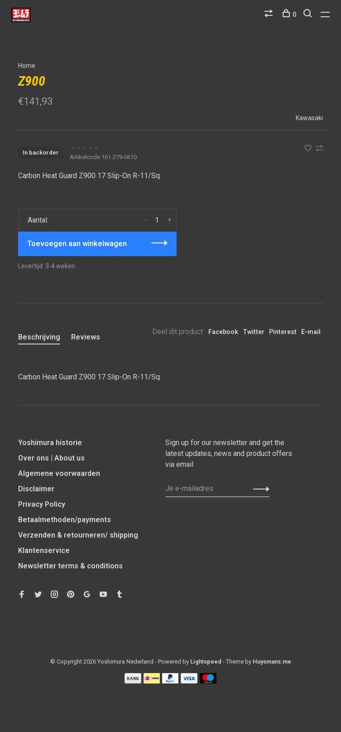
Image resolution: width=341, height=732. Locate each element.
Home (26, 65)
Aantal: (38, 220)
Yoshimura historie (50, 442)
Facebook (223, 331)
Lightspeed (205, 661)
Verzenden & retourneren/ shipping (78, 535)
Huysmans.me (272, 661)
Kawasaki (309, 117)
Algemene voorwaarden (59, 473)
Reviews (85, 337)
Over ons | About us (51, 458)
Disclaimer (36, 489)
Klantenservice (44, 550)
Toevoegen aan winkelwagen (77, 243)
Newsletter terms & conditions (70, 566)
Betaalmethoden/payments (64, 519)
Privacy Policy (41, 504)
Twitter (253, 331)
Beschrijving (39, 337)
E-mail (311, 331)
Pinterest (283, 331)
